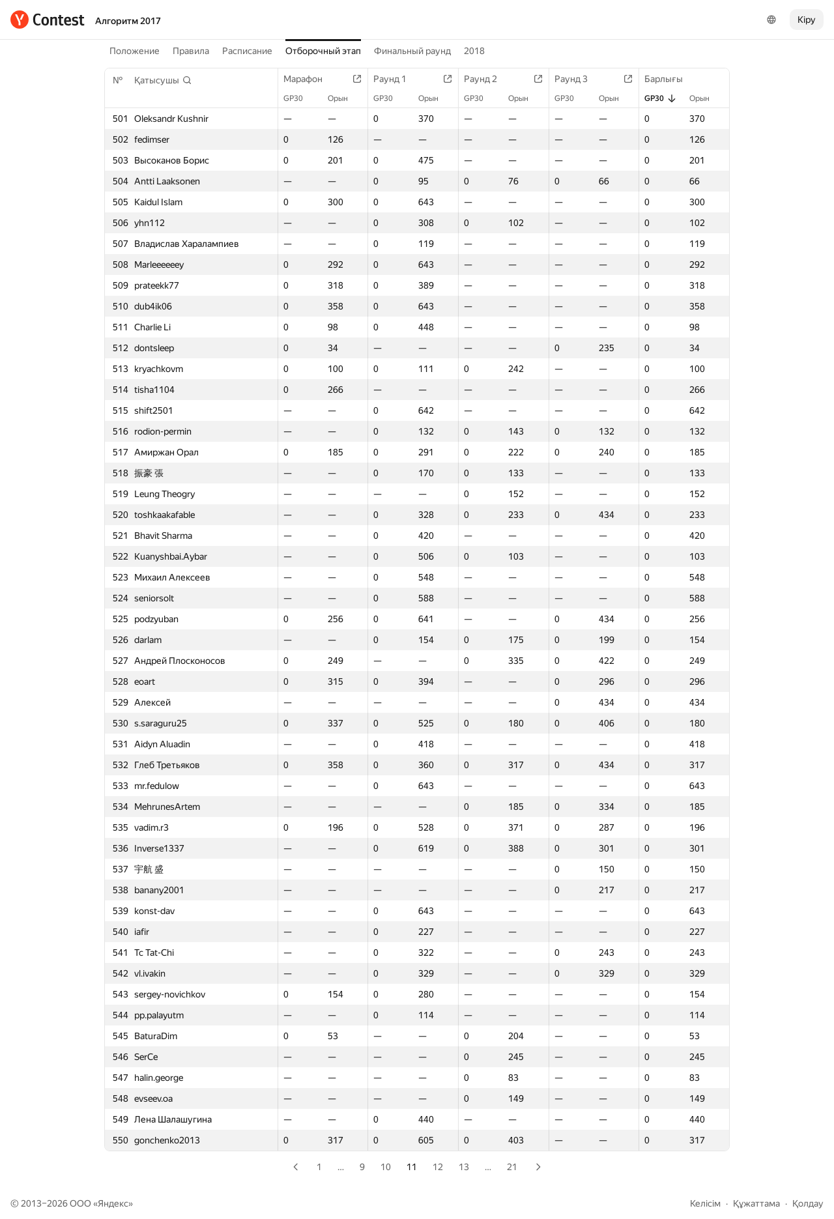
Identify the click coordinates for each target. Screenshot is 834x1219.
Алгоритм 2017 (128, 21)
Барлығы (670, 78)
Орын (344, 98)
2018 (474, 51)
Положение (134, 51)
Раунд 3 (577, 78)
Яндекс (113, 1203)
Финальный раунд (412, 51)
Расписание (247, 51)
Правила (191, 51)
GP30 (299, 98)
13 (464, 1167)
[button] (163, 80)
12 (438, 1167)
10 (386, 1167)
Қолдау (808, 1203)
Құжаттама (756, 1203)
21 (512, 1167)
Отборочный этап (323, 51)
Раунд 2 (487, 78)
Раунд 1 (396, 78)
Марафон (309, 78)
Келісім (705, 1203)
